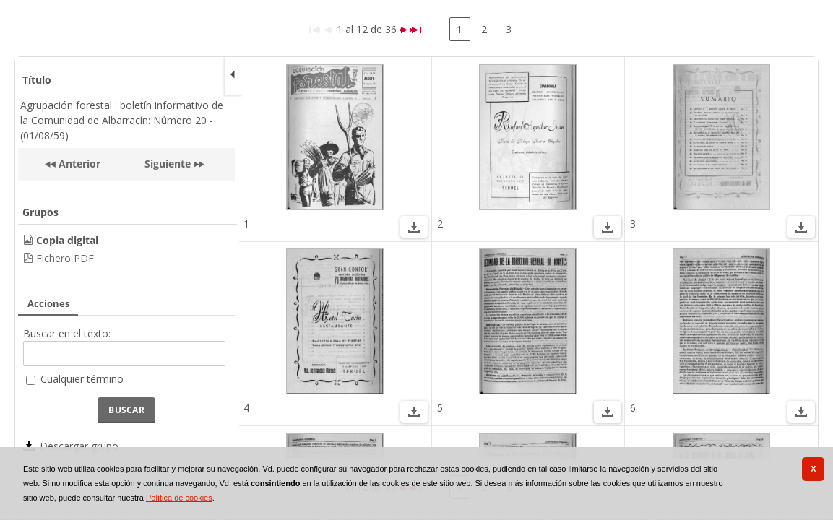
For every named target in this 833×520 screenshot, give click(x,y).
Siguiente (168, 163)
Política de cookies (179, 497)
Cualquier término (82, 379)
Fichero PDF (65, 258)
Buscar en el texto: (67, 333)
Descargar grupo (79, 446)
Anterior (78, 163)
